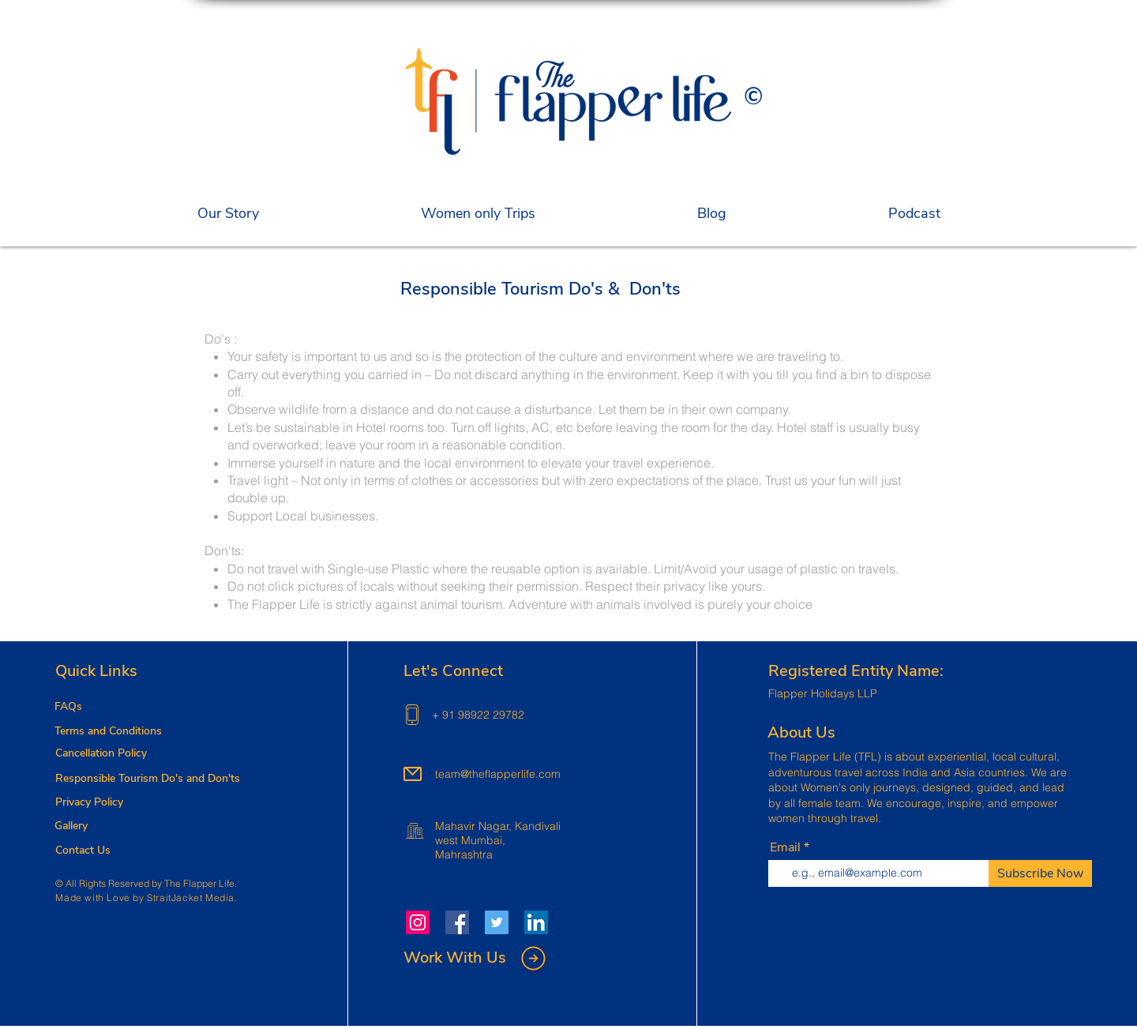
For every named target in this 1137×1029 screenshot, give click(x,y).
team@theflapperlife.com (498, 774)
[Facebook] (457, 922)
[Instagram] (418, 922)
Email (785, 847)
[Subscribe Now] (1040, 873)
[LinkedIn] (536, 922)
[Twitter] (496, 922)
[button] (478, 214)
